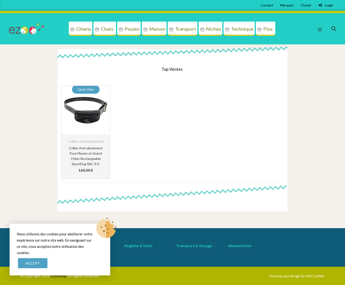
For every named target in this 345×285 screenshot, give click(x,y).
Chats (107, 29)
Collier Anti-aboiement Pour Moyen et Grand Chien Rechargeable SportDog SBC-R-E (86, 156)
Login (326, 5)
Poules (132, 29)
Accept (33, 263)
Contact (267, 5)
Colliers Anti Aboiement (86, 141)
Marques (287, 5)
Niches (213, 29)
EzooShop (59, 276)
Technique (242, 29)
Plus (268, 29)
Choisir (306, 5)
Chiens (83, 29)
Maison (157, 29)
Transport (185, 29)
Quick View (86, 89)
